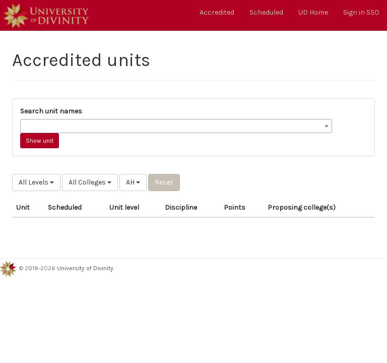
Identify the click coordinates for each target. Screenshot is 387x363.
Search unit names (51, 111)
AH (133, 182)
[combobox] (176, 126)
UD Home (313, 12)
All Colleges (90, 182)
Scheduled (266, 12)
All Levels (36, 182)
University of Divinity (85, 268)
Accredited (217, 12)
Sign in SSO (361, 12)
